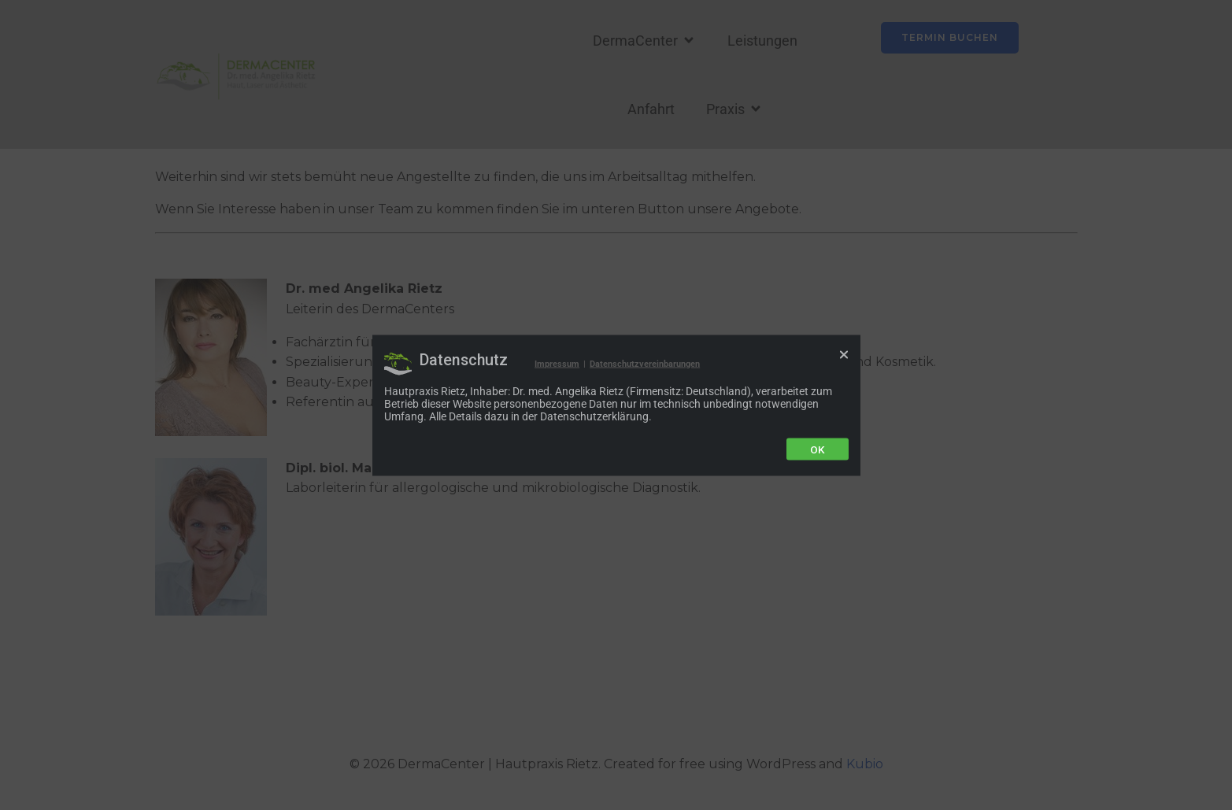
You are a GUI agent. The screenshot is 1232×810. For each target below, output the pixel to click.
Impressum (557, 363)
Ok (817, 448)
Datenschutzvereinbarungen (645, 363)
